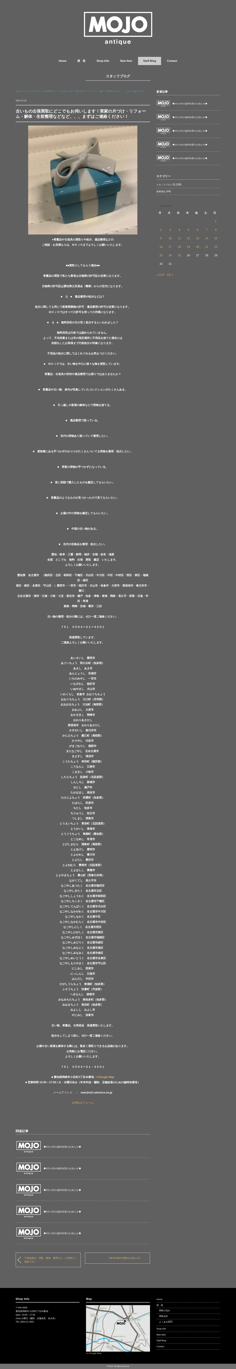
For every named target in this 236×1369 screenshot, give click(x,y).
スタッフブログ (118, 76)
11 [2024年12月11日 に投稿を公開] (179, 238)
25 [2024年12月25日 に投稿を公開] (179, 255)
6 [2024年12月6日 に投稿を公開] (197, 229)
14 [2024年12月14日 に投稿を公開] (206, 238)
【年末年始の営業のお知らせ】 (124, 1258)
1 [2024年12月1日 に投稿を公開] (216, 221)
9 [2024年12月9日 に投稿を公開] (161, 238)
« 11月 (160, 274)
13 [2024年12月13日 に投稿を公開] (197, 238)
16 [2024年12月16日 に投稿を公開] (161, 246)
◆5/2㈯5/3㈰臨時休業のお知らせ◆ (62, 1146)
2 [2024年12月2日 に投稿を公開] (161, 229)
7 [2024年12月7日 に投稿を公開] (207, 229)
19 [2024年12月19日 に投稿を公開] (188, 246)
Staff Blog (149, 60)
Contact (172, 60)
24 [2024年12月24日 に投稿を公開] (170, 255)
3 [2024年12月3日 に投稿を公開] (170, 229)
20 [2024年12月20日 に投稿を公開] (197, 246)
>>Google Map (104, 1077)
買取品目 (163, 1316)
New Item (126, 60)
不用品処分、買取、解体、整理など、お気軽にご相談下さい (50, 1260)
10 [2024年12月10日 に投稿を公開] (170, 238)
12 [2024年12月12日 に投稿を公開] (188, 238)
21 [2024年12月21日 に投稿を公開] (206, 246)
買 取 (81, 60)
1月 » (170, 274)
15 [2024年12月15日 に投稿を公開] (215, 238)
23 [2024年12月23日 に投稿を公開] (161, 255)
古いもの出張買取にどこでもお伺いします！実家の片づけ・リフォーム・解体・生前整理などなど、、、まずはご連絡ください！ (92, 91)
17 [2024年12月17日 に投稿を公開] (170, 246)
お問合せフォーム (83, 1102)
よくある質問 (165, 1321)
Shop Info (103, 60)
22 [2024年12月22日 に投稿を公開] (215, 246)
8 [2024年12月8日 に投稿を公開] (216, 229)
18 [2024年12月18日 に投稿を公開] (179, 246)
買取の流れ (164, 1310)
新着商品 (160, 191)
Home (62, 60)
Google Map (95, 1353)
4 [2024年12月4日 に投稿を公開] (179, 229)
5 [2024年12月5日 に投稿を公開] (188, 229)
